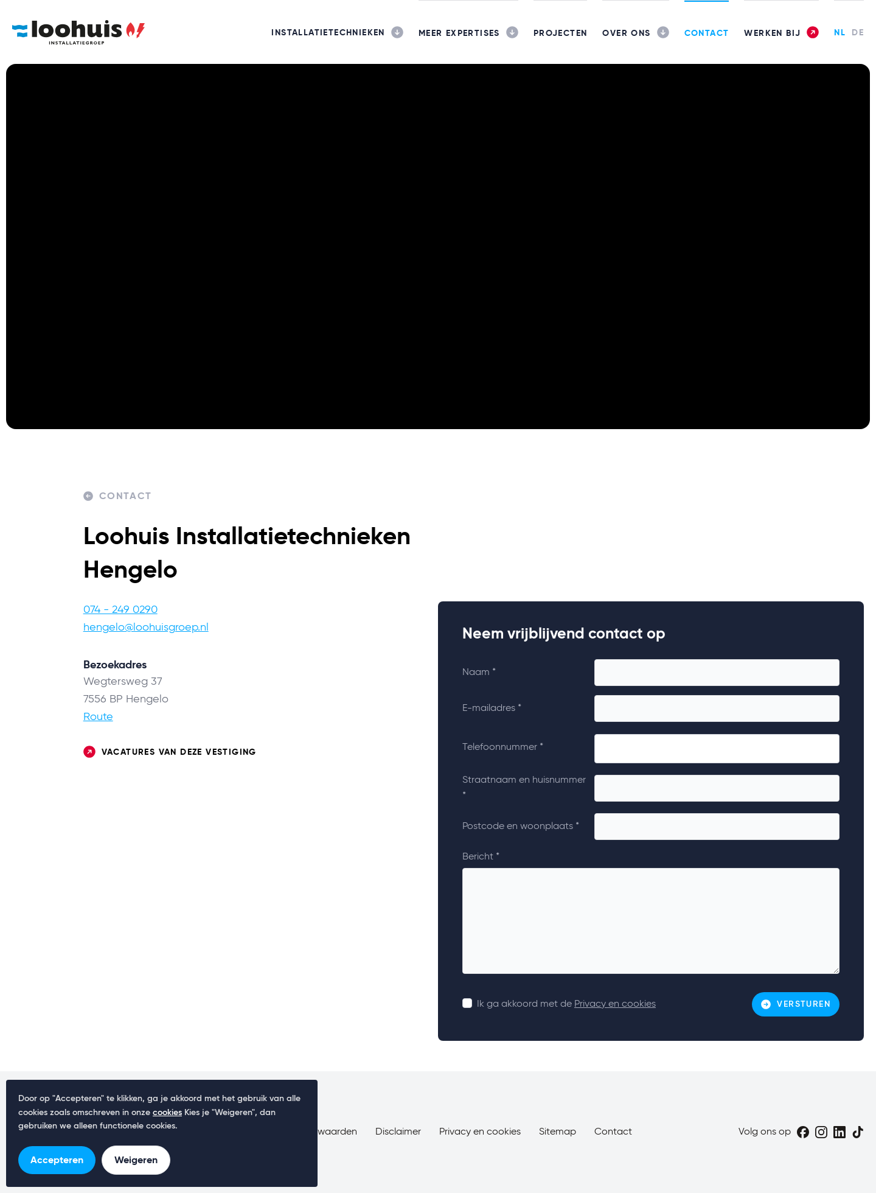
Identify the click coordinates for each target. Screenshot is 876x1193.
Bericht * (480, 857)
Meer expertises (459, 32)
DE (858, 32)
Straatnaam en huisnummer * (524, 788)
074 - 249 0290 (120, 609)
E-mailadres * (491, 708)
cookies (167, 1112)
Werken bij (772, 32)
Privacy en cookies (615, 1004)
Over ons (626, 32)
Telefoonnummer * (502, 747)
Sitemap (557, 1132)
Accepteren (56, 1159)
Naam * (479, 672)
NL (840, 32)
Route (98, 717)
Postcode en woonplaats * (520, 826)
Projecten (561, 32)
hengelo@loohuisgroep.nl (146, 627)
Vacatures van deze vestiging (170, 752)
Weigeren (136, 1159)
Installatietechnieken (327, 32)
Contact (706, 32)
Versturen (795, 1004)
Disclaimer (398, 1132)
